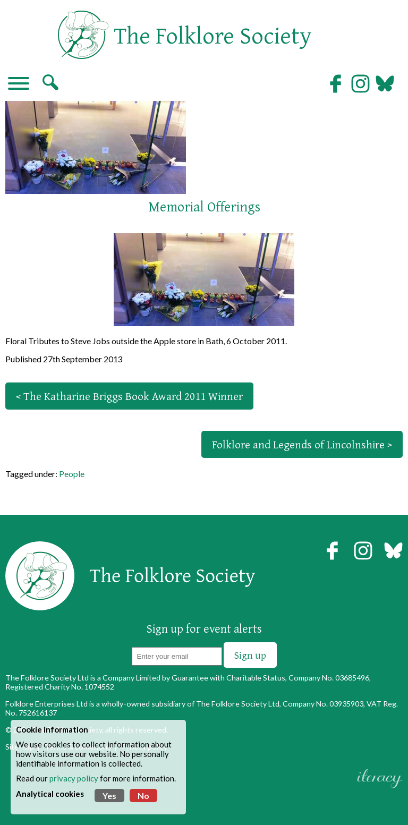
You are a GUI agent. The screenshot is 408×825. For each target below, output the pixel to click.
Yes (109, 795)
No (143, 795)
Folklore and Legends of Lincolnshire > (302, 444)
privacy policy (73, 778)
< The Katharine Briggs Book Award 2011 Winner (129, 396)
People (71, 474)
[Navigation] (18, 84)
